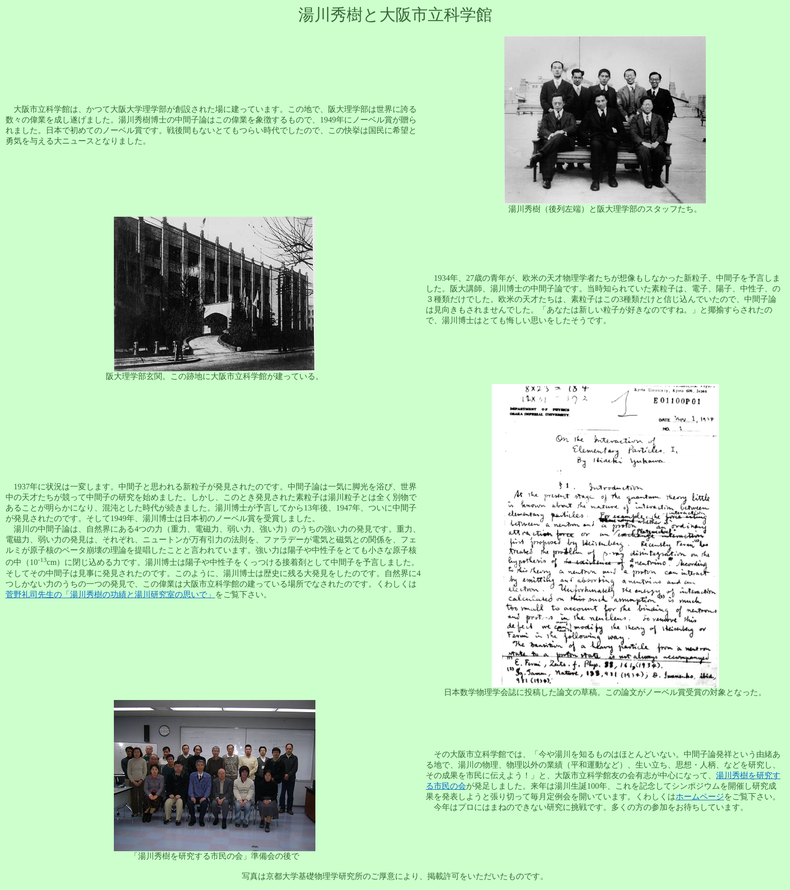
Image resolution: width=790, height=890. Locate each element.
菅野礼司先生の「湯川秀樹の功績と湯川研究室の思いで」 (110, 594)
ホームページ (700, 796)
